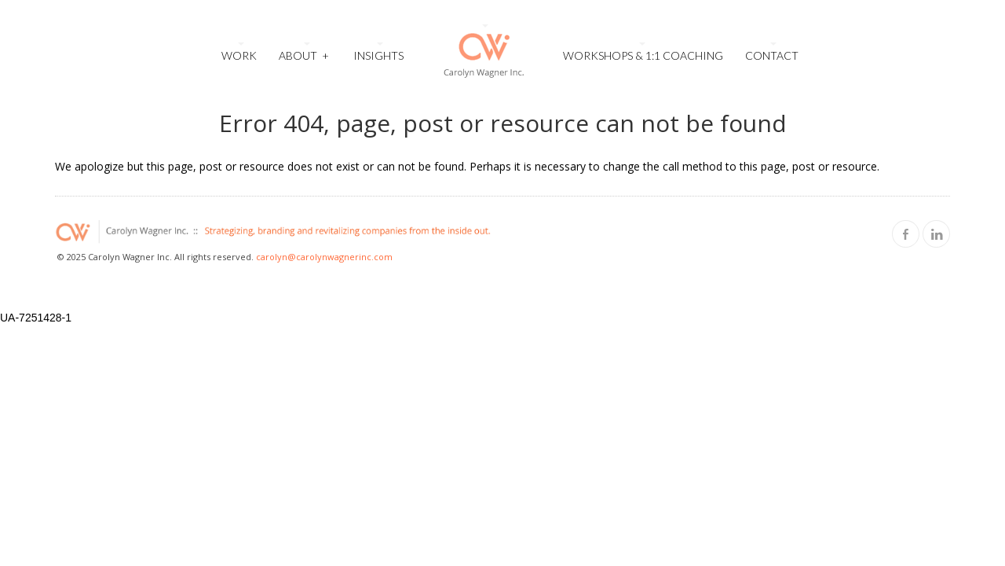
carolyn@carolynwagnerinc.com (324, 257)
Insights (378, 55)
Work (239, 55)
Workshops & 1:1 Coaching (643, 55)
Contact (772, 55)
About (304, 54)
